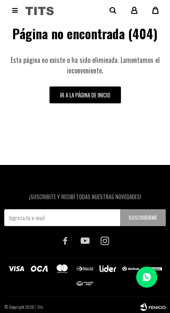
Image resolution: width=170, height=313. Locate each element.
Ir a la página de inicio (85, 95)
